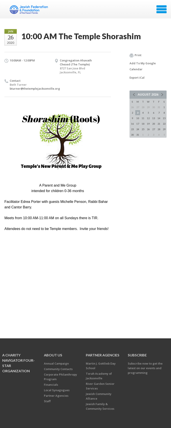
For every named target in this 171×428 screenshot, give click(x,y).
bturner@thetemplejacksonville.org (35, 89)
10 (137, 118)
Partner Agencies (56, 396)
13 (153, 118)
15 (164, 118)
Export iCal (137, 78)
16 (132, 123)
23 (132, 129)
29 (164, 129)
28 (159, 129)
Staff (47, 401)
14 (159, 118)
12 (148, 118)
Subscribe (137, 355)
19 (148, 123)
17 (137, 123)
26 (148, 129)
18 (143, 123)
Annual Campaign (56, 363)
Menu (161, 9)
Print (135, 55)
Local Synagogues (57, 390)
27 (153, 129)
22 (164, 123)
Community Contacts (58, 369)
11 (143, 118)
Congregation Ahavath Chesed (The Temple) (76, 62)
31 (137, 134)
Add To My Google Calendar (143, 66)
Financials (51, 385)
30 (132, 134)
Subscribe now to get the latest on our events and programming (145, 368)
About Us (53, 355)
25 (143, 129)
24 (137, 129)
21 (159, 123)
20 (153, 123)
